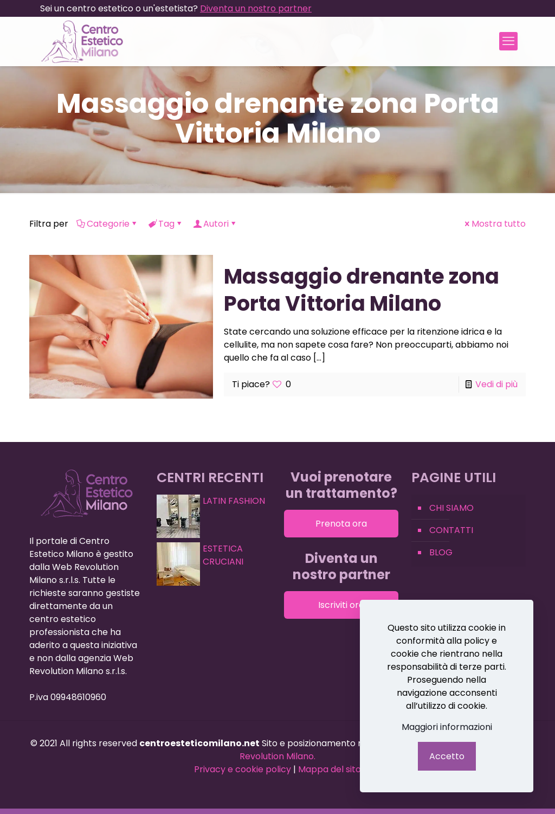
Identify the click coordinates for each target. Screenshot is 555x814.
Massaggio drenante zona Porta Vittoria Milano (361, 290)
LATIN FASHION (234, 501)
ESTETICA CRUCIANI (223, 555)
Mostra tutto (494, 223)
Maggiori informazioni (447, 727)
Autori (215, 223)
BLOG (441, 552)
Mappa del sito (329, 769)
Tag (165, 223)
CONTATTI (451, 530)
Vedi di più (496, 384)
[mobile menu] (508, 41)
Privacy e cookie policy (242, 769)
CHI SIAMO (451, 508)
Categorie (107, 223)
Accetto (446, 756)
